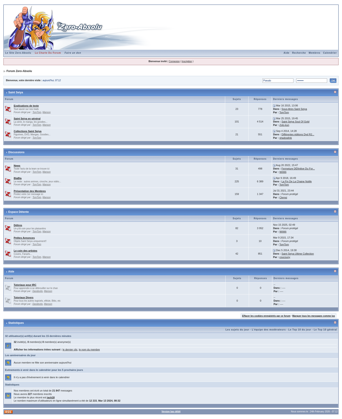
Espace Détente (18, 212)
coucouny (284, 257)
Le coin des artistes (25, 250)
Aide (287, 53)
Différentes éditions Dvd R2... (298, 134)
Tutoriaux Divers (23, 297)
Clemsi (283, 197)
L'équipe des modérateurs (269, 329)
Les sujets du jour (237, 329)
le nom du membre (89, 349)
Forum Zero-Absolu (19, 71)
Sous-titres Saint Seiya (294, 109)
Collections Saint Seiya (27, 131)
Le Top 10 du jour (299, 329)
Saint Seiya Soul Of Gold (295, 121)
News (17, 165)
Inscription (187, 61)
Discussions (16, 152)
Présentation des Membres (30, 191)
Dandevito (38, 291)
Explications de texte (26, 105)
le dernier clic (70, 349)
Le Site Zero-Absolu (18, 53)
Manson (46, 112)
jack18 (51, 397)
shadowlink (285, 137)
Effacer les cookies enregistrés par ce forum (266, 316)
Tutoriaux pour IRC (25, 284)
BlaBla (18, 178)
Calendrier (330, 53)
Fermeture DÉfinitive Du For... (298, 168)
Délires (18, 225)
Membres (314, 53)
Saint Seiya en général (27, 118)
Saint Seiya (15, 92)
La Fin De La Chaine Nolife (297, 181)
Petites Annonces (24, 237)
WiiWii (283, 172)
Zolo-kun (284, 125)
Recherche (299, 53)
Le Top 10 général (325, 329)
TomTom (37, 112)
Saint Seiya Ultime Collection (298, 253)
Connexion (174, 61)
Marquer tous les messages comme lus (313, 316)
